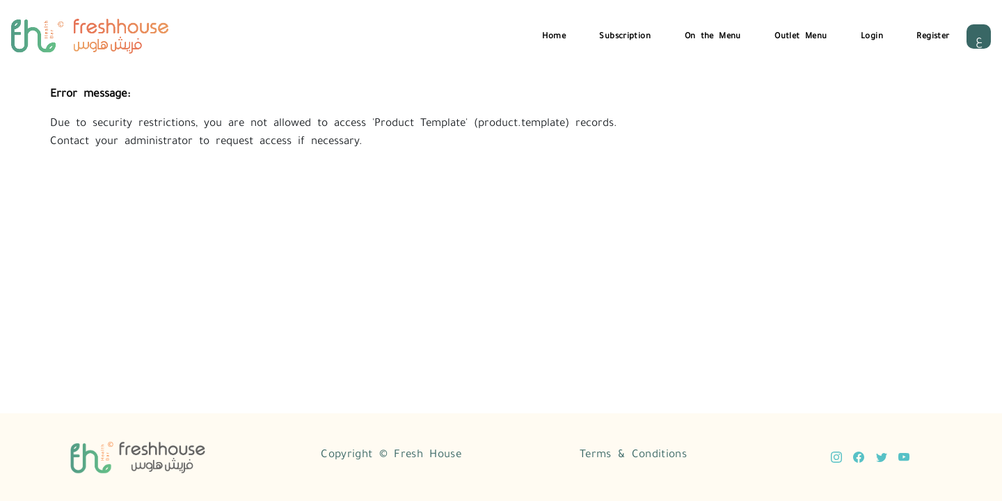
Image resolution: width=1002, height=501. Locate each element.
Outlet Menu (800, 34)
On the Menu (713, 34)
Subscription (625, 34)
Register (932, 34)
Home (554, 34)
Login (872, 34)
